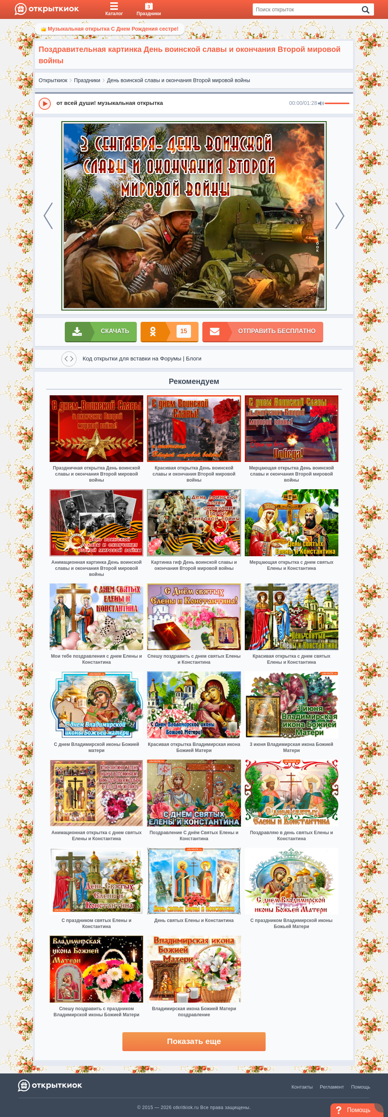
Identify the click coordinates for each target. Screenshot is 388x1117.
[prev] (48, 215)
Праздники (87, 80)
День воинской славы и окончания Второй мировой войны (178, 80)
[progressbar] (337, 103)
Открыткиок (53, 80)
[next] (340, 215)
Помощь (360, 1087)
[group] (194, 103)
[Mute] (321, 104)
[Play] (45, 104)
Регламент (332, 1087)
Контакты (302, 1087)
